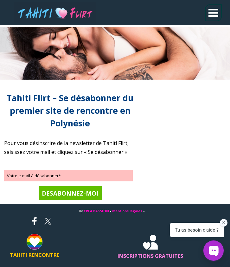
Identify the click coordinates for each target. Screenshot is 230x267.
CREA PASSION (96, 211)
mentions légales (127, 211)
